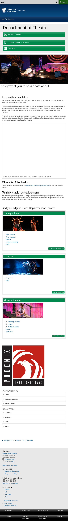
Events (7, 394)
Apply (7, 244)
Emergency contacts (10, 505)
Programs (9, 278)
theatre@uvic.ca (9, 459)
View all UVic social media (10, 483)
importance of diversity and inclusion (38, 186)
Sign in (62, 2)
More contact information (9, 465)
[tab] (34, 395)
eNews (7, 426)
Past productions (13, 327)
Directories (8, 494)
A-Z (6, 492)
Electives (9, 48)
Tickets (10, 324)
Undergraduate (11, 213)
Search (7, 489)
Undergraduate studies (56, 248)
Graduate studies (58, 292)
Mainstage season (14, 322)
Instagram (8, 417)
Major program (10, 234)
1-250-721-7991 (9, 461)
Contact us (9, 332)
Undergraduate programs (16, 42)
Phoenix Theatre (12, 34)
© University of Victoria (11, 500)
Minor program (10, 237)
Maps (6, 497)
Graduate (8, 256)
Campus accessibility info (12, 474)
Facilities (8, 329)
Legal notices (8, 503)
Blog (6, 421)
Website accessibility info (12, 471)
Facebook (8, 412)
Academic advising (12, 242)
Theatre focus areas (11, 399)
